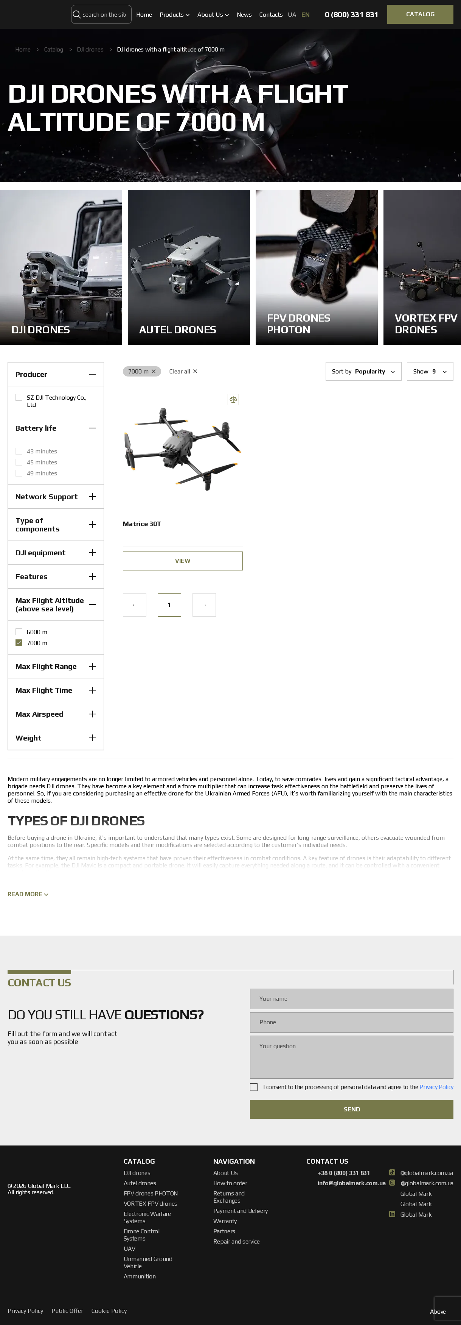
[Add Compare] (233, 399)
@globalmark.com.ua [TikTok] (421, 1173)
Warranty (225, 1221)
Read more (28, 894)
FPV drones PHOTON (151, 1193)
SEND (352, 1109)
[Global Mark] (37, 14)
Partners (224, 1231)
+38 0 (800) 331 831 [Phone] (338, 1173)
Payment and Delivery (240, 1210)
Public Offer (67, 1310)
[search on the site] (76, 14)
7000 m (142, 371)
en (305, 14)
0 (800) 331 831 (352, 14)
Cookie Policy (109, 1310)
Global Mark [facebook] (411, 1194)
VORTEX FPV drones (151, 1203)
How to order (230, 1183)
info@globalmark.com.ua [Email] (346, 1183)
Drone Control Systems (142, 1235)
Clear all (183, 371)
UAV (129, 1248)
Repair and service (236, 1241)
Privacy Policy (436, 1087)
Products (175, 14)
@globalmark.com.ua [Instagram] (421, 1183)
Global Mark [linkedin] (411, 1215)
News (244, 14)
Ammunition (140, 1276)
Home (144, 14)
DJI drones (90, 49)
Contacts (271, 14)
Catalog (53, 49)
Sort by (363, 371)
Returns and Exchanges (229, 1197)
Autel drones (140, 1183)
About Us (213, 14)
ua (293, 14)
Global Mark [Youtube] (411, 1204)
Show (430, 371)
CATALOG (420, 14)
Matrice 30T (142, 524)
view (183, 560)
